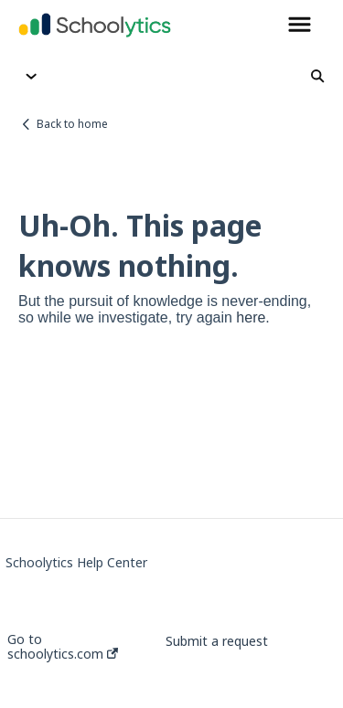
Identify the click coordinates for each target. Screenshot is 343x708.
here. (252, 317)
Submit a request (217, 641)
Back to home (72, 124)
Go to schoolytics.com (62, 646)
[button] (299, 25)
